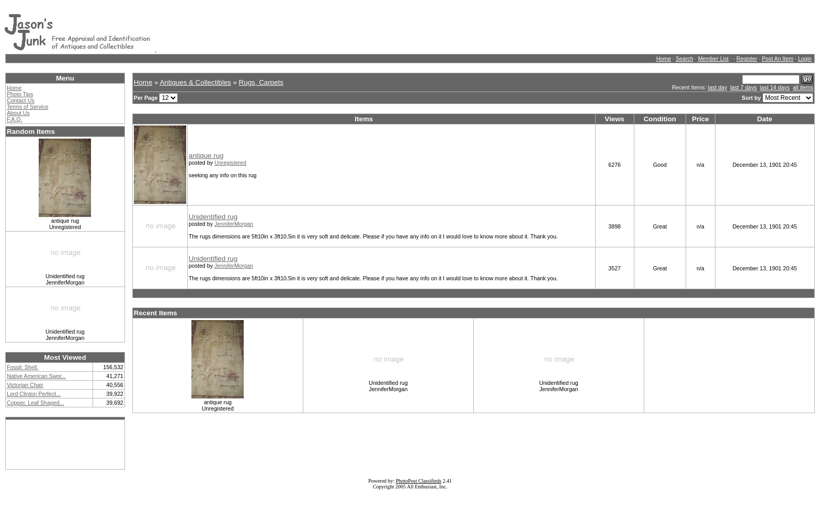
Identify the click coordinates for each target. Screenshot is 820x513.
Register (746, 58)
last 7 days (743, 87)
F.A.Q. (14, 119)
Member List (713, 58)
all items (803, 87)
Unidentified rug (213, 217)
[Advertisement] (346, 27)
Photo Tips (20, 94)
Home (663, 58)
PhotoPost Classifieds (418, 481)
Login (805, 58)
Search (684, 58)
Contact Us (21, 100)
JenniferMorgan (233, 224)
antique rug (206, 155)
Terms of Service (27, 107)
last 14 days (775, 87)
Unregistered (230, 162)
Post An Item (777, 58)
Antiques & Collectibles (195, 82)
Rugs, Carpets (261, 82)
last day (717, 87)
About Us (18, 113)
